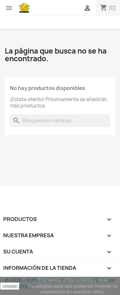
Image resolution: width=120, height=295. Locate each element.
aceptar (9, 286)
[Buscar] (60, 120)
